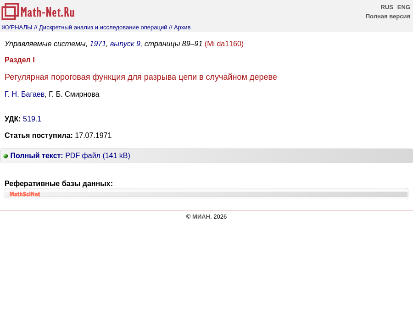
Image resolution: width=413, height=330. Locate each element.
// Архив (179, 27)
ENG (403, 7)
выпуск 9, (126, 44)
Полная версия (388, 16)
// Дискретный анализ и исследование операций (100, 27)
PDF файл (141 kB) (66, 156)
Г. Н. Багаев (25, 94)
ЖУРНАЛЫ (17, 27)
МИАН (201, 216)
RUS (386, 7)
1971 (98, 44)
